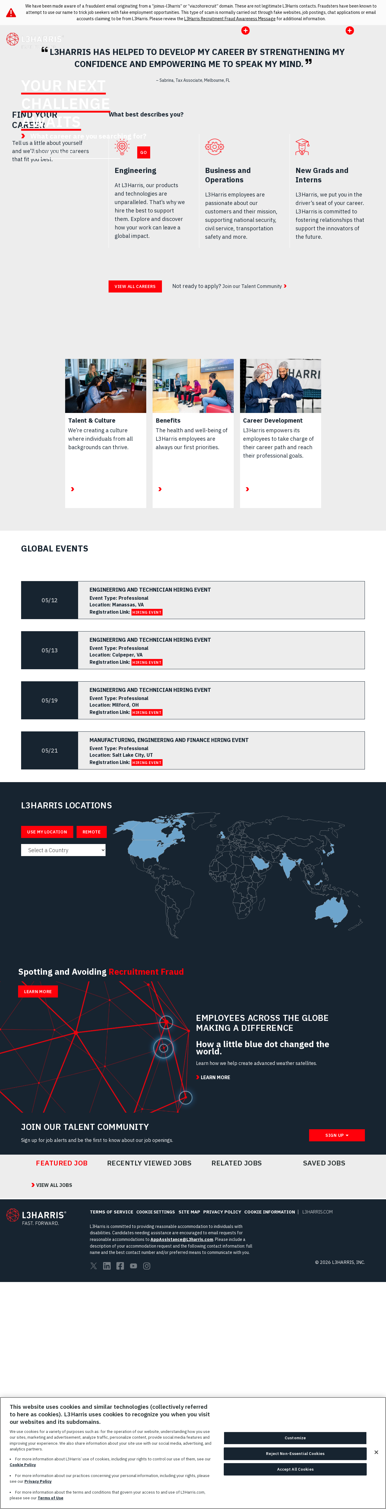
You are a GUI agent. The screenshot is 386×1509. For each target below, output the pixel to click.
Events (266, 47)
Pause (375, 210)
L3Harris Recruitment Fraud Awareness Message (230, 18)
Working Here (177, 47)
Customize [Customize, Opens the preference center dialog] (295, 1438)
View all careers (135, 479)
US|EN (354, 34)
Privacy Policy (38, 1481)
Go (143, 192)
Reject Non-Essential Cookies (295, 1453)
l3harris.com (299, 47)
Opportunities (225, 47)
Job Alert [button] (338, 47)
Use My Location (47, 1025)
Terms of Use (50, 1498)
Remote (92, 1025)
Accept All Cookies (295, 1469)
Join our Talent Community (255, 479)
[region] (193, 1453)
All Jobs (141, 47)
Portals (322, 34)
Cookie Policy (23, 1464)
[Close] (376, 1452)
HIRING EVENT (146, 805)
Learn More (218, 188)
